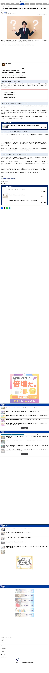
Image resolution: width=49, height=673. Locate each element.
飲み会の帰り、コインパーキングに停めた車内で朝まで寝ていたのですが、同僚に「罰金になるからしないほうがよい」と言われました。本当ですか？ (27, 437)
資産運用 (39, 4)
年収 (8, 4)
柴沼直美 (5, 12)
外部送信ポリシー (4, 648)
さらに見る (24, 428)
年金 (22, 4)
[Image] (25, 1)
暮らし (45, 4)
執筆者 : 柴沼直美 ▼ (9, 63)
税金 (17, 4)
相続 (12, 4)
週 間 (12, 434)
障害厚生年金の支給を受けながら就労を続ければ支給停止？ (14, 77)
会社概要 (2, 640)
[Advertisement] (24, 54)
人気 (3, 4)
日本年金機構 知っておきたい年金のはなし (8, 178)
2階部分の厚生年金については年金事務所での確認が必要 (13, 75)
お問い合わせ (3, 651)
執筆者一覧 (3, 654)
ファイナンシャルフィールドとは (6, 637)
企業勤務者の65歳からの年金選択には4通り (11, 70)
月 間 (36, 434)
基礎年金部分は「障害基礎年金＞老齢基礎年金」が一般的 (13, 73)
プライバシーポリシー (4, 645)
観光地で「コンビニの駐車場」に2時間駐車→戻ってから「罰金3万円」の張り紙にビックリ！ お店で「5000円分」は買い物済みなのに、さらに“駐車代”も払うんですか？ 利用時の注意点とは (27, 450)
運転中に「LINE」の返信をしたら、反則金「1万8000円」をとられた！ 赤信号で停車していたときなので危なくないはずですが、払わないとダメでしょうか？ (27, 446)
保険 (27, 4)
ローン (32, 4)
